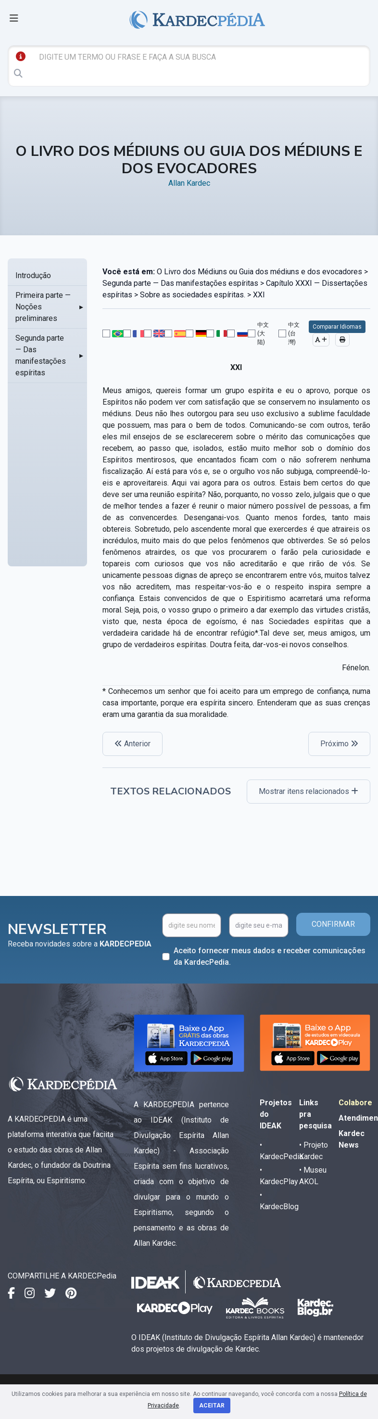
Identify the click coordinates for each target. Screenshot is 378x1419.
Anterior (132, 743)
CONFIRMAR (333, 924)
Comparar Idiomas (337, 326)
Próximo (339, 743)
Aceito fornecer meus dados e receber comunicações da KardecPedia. (269, 956)
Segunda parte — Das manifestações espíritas (40, 355)
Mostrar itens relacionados (308, 791)
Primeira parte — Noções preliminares (43, 307)
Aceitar (212, 1405)
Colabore (355, 1102)
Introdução (33, 275)
